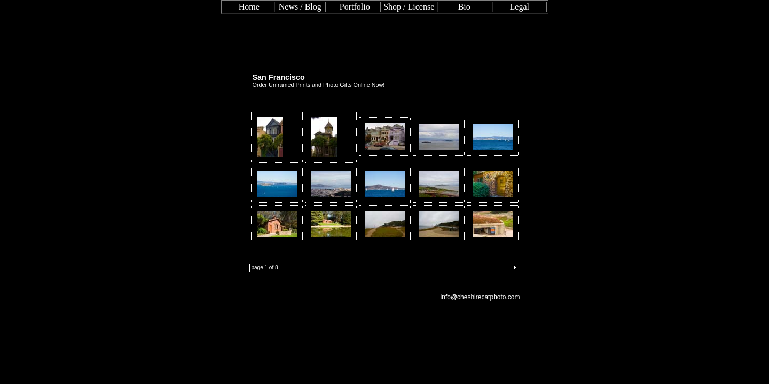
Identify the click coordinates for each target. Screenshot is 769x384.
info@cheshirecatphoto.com (480, 297)
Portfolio (355, 6)
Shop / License (408, 6)
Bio (464, 6)
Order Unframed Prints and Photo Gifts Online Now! (319, 85)
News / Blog (300, 6)
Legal (519, 6)
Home (249, 6)
